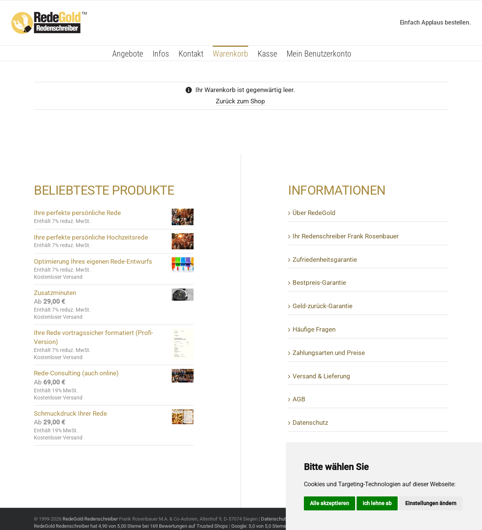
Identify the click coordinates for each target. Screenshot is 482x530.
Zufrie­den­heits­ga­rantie (325, 259)
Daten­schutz (310, 422)
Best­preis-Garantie (319, 282)
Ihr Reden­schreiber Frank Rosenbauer (346, 236)
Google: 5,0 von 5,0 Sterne (258, 526)
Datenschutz (274, 519)
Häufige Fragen (314, 329)
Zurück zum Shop (241, 101)
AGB (299, 399)
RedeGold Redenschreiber (90, 519)
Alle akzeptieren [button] (329, 503)
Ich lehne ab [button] (377, 503)
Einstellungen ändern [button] (430, 503)
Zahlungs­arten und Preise (329, 352)
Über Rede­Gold (314, 213)
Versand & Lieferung (321, 376)
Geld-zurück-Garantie (322, 306)
